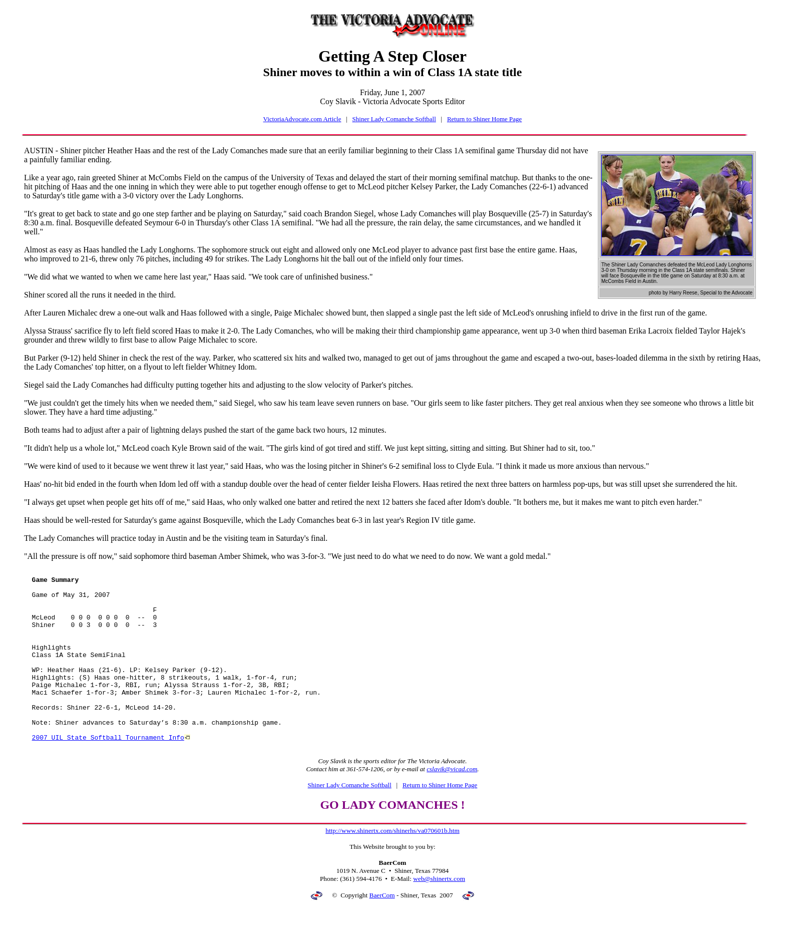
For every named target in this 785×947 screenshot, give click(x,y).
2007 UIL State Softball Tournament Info (108, 770)
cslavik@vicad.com (452, 803)
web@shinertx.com (439, 913)
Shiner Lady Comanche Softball (394, 119)
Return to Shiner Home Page (484, 119)
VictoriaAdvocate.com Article (302, 119)
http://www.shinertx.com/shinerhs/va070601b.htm (392, 865)
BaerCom (382, 929)
